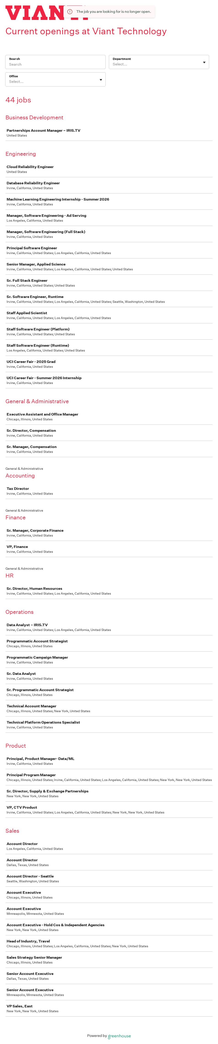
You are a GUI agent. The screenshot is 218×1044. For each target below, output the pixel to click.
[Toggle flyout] (204, 62)
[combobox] (9, 81)
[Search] (55, 65)
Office (13, 76)
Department (122, 59)
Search (14, 59)
